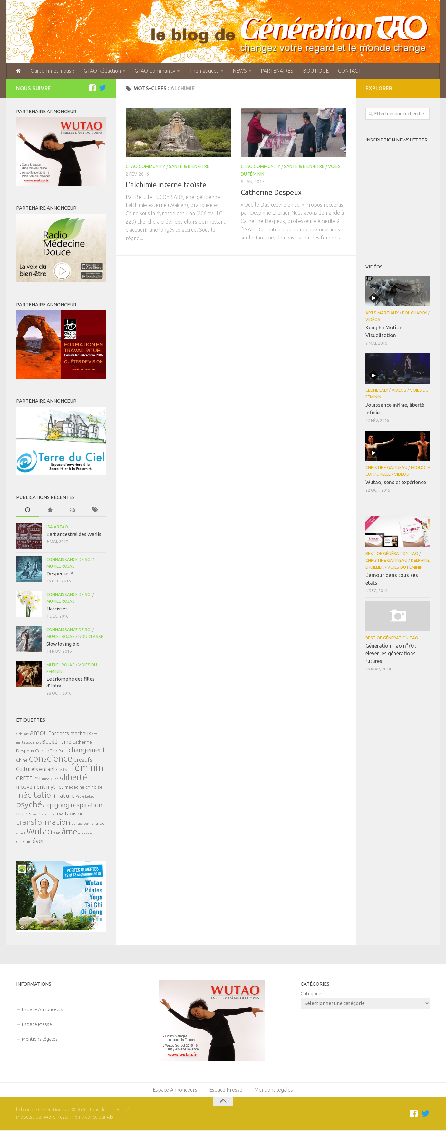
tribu (100, 823)
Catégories (312, 994)
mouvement (30, 787)
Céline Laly (376, 390)
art (55, 733)
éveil (39, 841)
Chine (22, 760)
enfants (48, 769)
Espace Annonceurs (42, 1009)
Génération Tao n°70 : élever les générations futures (390, 653)
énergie (24, 841)
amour (40, 733)
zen (57, 833)
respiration (86, 805)
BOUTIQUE (313, 71)
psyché (29, 804)
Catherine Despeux (271, 193)
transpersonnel (82, 824)
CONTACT (346, 71)
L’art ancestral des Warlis (73, 534)
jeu (37, 779)
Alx (110, 1117)
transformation (43, 822)
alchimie (22, 734)
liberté (75, 777)
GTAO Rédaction (101, 71)
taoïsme (74, 814)
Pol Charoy (414, 313)
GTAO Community (153, 71)
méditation (35, 795)
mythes (55, 787)
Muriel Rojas (60, 566)
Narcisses (57, 609)
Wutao (39, 831)
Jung (45, 779)
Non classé (90, 636)
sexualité (48, 814)
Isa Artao (57, 527)
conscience (51, 759)
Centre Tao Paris (51, 751)
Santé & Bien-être (189, 166)
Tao (60, 814)
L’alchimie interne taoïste (166, 185)
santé (36, 814)
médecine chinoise (83, 787)
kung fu (56, 779)
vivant (20, 833)
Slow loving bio (63, 644)
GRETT (24, 779)
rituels (23, 814)
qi (44, 806)
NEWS (238, 71)
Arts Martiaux (382, 313)
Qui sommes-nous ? (52, 71)
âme (69, 831)
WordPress (55, 1117)
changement (87, 750)
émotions (85, 833)
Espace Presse (37, 1024)
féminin (87, 768)
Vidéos (372, 319)
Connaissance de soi (69, 559)
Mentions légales (40, 1039)
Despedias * (59, 574)
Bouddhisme (56, 742)
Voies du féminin (405, 567)
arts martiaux (75, 733)
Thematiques (202, 71)
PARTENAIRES (274, 71)
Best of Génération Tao (391, 553)
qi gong (58, 805)
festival (64, 770)
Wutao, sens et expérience (395, 482)
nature (65, 796)
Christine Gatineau (386, 467)
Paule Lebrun (86, 797)
